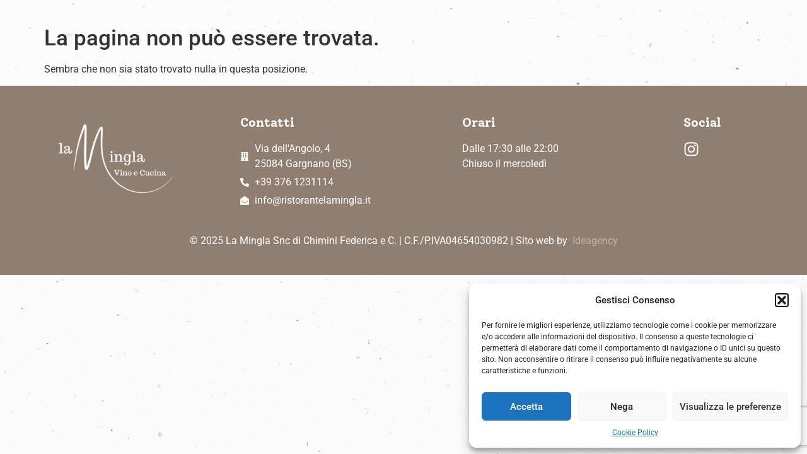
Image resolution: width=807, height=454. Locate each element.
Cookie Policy (635, 432)
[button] (781, 300)
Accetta (526, 406)
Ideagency (595, 241)
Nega (621, 406)
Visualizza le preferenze (730, 406)
